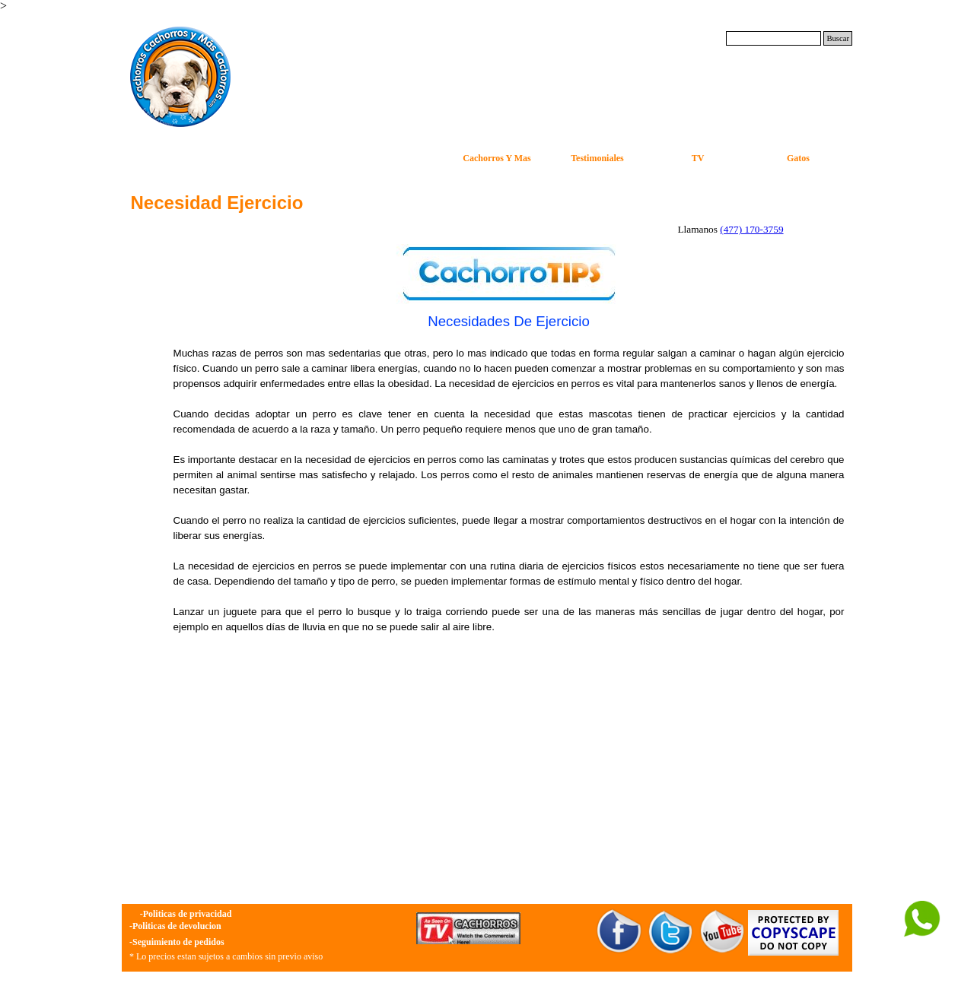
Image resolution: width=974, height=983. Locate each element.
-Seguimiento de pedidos (176, 942)
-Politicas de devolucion (175, 926)
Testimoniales (597, 158)
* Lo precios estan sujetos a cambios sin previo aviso (226, 956)
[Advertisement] (509, 780)
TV (698, 158)
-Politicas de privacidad (186, 913)
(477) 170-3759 (751, 229)
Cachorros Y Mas (497, 158)
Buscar (837, 38)
